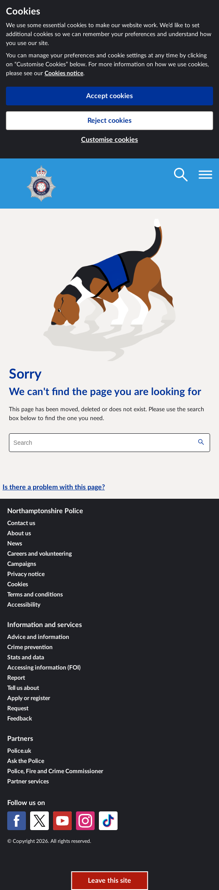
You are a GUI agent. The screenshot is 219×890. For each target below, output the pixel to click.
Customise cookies (109, 139)
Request (17, 709)
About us (19, 534)
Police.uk (19, 751)
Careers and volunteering (39, 554)
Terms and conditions (35, 595)
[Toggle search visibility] (180, 174)
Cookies (17, 585)
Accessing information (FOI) (44, 668)
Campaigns (21, 564)
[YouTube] (62, 820)
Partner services (28, 782)
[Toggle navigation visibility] (205, 174)
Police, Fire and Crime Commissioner (55, 771)
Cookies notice (64, 73)
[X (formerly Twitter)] (39, 820)
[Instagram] (85, 820)
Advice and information (38, 637)
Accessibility (23, 605)
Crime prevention (30, 647)
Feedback (19, 719)
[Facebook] (16, 820)
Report (16, 678)
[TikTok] (108, 820)
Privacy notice (26, 574)
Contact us (21, 523)
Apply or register (28, 698)
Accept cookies (109, 96)
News (14, 544)
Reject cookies (109, 120)
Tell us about (23, 688)
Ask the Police (25, 761)
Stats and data (25, 658)
